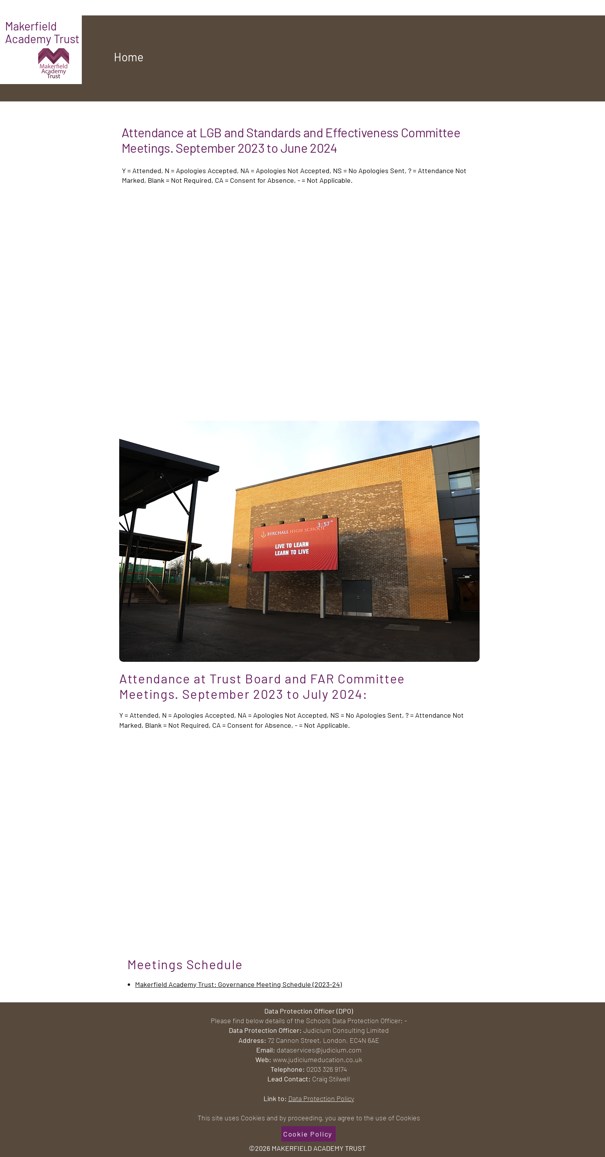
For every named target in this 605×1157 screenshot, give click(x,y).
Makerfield (32, 26)
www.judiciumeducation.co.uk (317, 1059)
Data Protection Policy (321, 1098)
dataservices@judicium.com (319, 1050)
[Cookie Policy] (308, 1134)
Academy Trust (42, 39)
